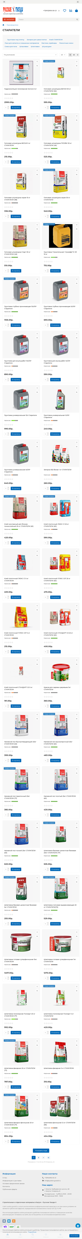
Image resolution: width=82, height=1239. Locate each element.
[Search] (49, 19)
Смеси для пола (11, 46)
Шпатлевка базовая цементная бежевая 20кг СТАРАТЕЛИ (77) (60, 852)
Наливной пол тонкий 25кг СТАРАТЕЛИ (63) (20, 852)
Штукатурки (46, 46)
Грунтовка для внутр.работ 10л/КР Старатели (17, 362)
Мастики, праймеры (49, 43)
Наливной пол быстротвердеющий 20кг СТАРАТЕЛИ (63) (20, 743)
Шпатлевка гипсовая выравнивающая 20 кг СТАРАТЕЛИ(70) (60, 906)
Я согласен (74, 1236)
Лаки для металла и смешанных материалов (22, 43)
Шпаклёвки (24, 46)
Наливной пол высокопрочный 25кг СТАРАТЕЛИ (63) (58, 743)
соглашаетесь (36, 1214)
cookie (21, 1212)
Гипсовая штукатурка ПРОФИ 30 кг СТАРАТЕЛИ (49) (58, 144)
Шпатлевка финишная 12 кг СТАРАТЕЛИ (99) (59, 1124)
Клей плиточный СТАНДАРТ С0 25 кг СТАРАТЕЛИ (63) (58, 634)
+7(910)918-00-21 (50, 11)
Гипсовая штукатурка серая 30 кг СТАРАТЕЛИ (57, 199)
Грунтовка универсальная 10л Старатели (20, 415)
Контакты (6, 1186)
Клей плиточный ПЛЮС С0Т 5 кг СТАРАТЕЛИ (17, 634)
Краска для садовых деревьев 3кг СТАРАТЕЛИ (57, 688)
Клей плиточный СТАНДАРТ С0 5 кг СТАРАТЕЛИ (18, 688)
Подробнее (32, 1232)
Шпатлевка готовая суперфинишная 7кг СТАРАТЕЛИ (60, 960)
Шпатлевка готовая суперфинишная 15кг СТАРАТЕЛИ (20, 960)
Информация (9, 1174)
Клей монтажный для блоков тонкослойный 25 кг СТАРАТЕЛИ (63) (18, 525)
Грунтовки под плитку (15, 39)
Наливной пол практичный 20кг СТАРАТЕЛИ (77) (17, 797)
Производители (12, 25)
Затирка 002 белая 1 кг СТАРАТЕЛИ (57, 470)
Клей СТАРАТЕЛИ (56, 39)
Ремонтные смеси (66, 43)
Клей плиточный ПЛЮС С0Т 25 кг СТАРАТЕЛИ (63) (57, 580)
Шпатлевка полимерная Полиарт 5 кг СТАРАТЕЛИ (59, 1015)
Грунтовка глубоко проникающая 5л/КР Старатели (59, 307)
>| (48, 1158)
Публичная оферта (10, 1189)
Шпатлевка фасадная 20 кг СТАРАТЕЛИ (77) (19, 1069)
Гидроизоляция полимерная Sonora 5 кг (20, 89)
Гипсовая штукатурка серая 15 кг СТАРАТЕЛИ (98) (17, 199)
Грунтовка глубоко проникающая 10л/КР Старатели (20, 307)
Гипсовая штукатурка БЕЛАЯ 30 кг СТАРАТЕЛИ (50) (57, 90)
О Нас (5, 1178)
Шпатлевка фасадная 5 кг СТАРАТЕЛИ (59, 1068)
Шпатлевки (35, 46)
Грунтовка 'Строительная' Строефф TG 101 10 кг (60, 253)
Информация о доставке (12, 1180)
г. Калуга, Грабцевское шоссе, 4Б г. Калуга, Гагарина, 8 (56, 1190)
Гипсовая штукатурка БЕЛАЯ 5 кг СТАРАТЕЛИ (17, 144)
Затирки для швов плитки (37, 39)
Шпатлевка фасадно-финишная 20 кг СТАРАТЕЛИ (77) (19, 1124)
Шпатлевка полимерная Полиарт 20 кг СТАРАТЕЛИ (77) (19, 1015)
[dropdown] (4, 2)
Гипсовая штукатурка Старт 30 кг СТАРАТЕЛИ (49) (17, 253)
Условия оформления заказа (13, 1183)
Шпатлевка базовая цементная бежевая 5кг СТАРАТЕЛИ (20, 906)
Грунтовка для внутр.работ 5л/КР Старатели (57, 362)
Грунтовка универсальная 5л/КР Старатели (17, 471)
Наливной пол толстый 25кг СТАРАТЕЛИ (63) (60, 797)
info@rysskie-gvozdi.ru (52, 1180)
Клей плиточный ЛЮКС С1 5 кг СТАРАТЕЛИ (16, 580)
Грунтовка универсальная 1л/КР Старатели (56, 416)
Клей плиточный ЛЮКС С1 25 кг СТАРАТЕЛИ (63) (56, 525)
